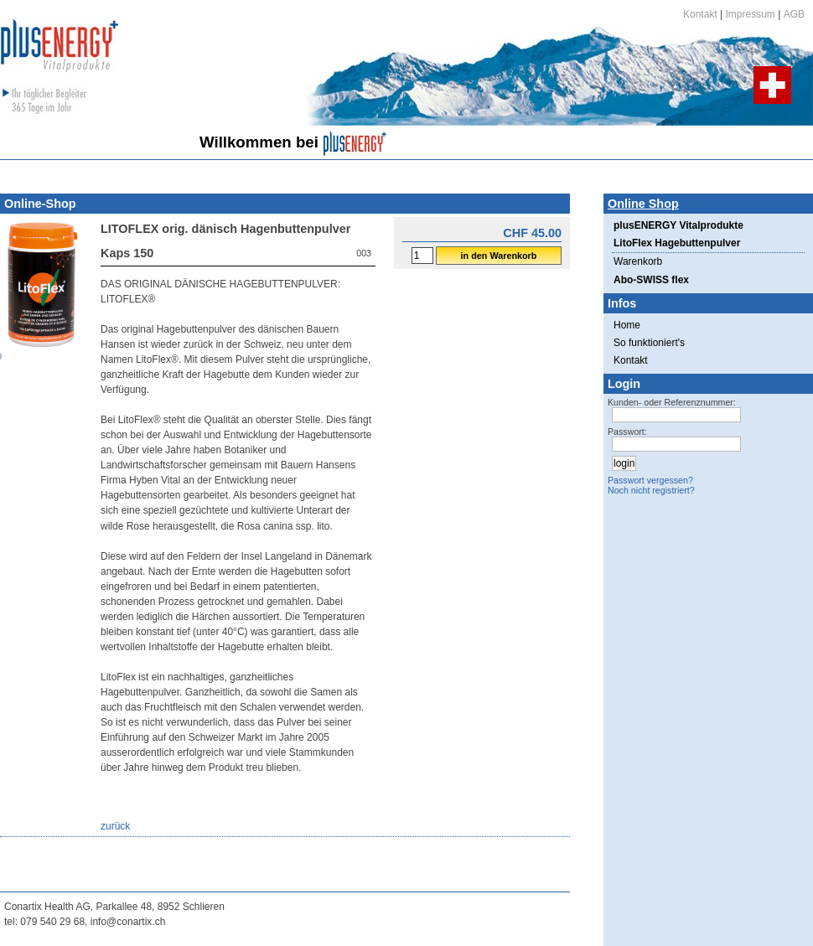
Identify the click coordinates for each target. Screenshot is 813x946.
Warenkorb (638, 261)
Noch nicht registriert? (651, 490)
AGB (794, 14)
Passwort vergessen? (650, 480)
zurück (115, 826)
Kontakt (700, 14)
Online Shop (643, 203)
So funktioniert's (649, 343)
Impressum (750, 14)
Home (627, 325)
